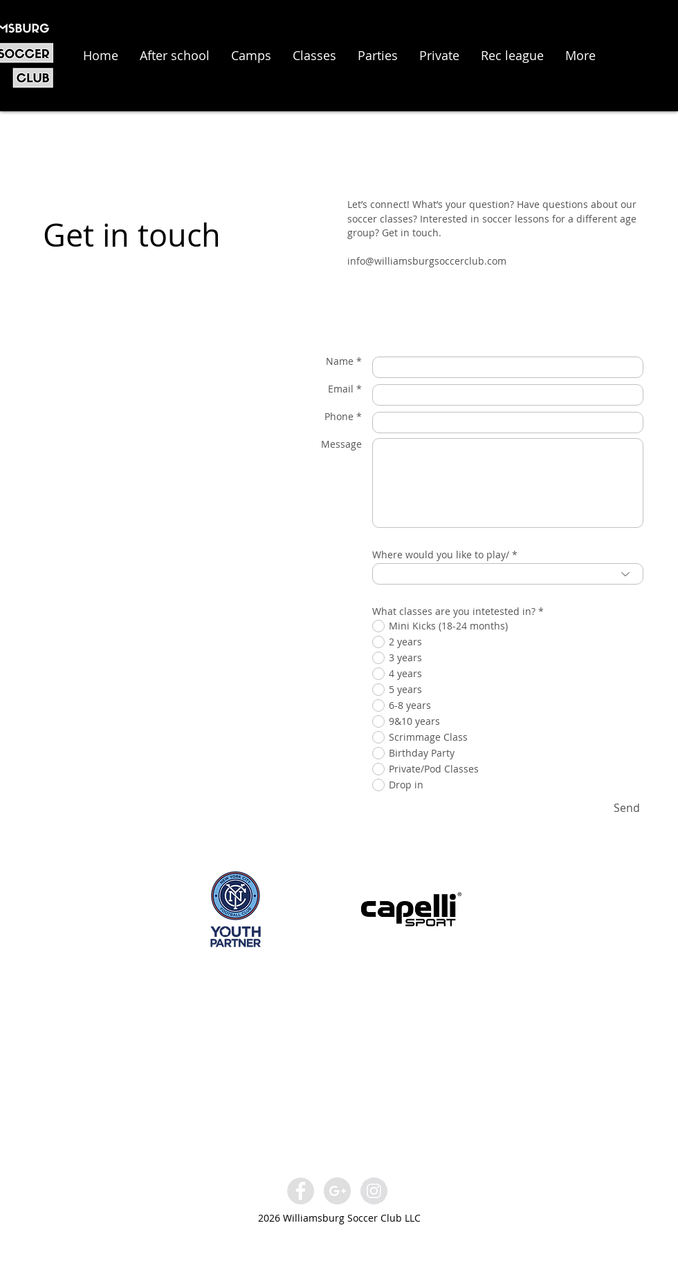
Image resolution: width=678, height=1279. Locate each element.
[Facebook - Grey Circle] (300, 1190)
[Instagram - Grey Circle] (373, 1190)
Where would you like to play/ (440, 555)
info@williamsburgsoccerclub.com (426, 260)
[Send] (626, 808)
